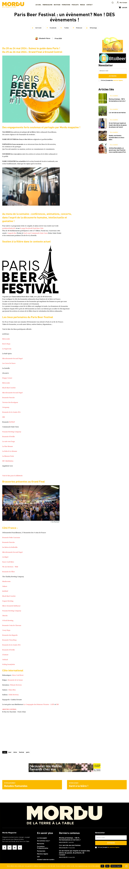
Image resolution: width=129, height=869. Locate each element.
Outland (5, 660)
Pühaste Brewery (16, 685)
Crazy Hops (6, 630)
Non (107, 866)
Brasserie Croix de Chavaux (11, 625)
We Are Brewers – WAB (10, 567)
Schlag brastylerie (8, 664)
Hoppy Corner (7, 378)
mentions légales (118, 80)
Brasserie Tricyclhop (9, 640)
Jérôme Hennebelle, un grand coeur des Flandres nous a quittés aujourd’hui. (117, 150)
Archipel (5, 557)
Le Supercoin (6, 349)
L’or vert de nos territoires (117, 112)
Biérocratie (6, 339)
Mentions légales (116, 866)
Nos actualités (114, 96)
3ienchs (5, 616)
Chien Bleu (12, 690)
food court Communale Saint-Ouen (36, 233)
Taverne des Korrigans (10, 402)
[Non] (126, 866)
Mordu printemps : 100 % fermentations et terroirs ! (70, 838)
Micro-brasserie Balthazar (11, 606)
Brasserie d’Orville (8, 437)
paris (27, 752)
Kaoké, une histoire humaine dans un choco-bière (117, 137)
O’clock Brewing (7, 620)
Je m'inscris (112, 76)
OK (102, 866)
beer (9, 752)
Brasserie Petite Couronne (11, 537)
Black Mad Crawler (9, 388)
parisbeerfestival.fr (8, 228)
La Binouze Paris (8, 456)
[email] (112, 70)
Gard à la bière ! (78, 785)
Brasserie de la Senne (15, 680)
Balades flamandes (15, 785)
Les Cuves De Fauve (8, 363)
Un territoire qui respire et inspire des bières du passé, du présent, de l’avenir (118, 125)
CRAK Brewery (14, 695)
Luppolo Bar (12, 233)
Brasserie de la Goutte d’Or (11, 412)
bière (15, 752)
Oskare (4, 586)
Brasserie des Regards (9, 635)
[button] (112, 2)
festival (21, 752)
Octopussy (5, 407)
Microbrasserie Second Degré (12, 358)
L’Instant (5, 655)
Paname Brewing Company (11, 432)
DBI (3, 417)
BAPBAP (12, 422)
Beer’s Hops (6, 344)
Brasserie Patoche (8, 398)
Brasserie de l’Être (8, 572)
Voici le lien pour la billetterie (12, 476)
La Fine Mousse (7, 446)
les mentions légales (113, 847)
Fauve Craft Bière (8, 562)
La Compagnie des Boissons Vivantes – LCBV (39, 704)
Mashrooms (6, 581)
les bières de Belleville (9, 547)
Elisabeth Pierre (44, 38)
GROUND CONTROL (9, 709)
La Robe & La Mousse (9, 451)
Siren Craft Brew (17, 675)
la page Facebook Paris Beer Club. (32, 228)
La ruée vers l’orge (8, 441)
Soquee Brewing (7, 601)
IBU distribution (7, 461)
